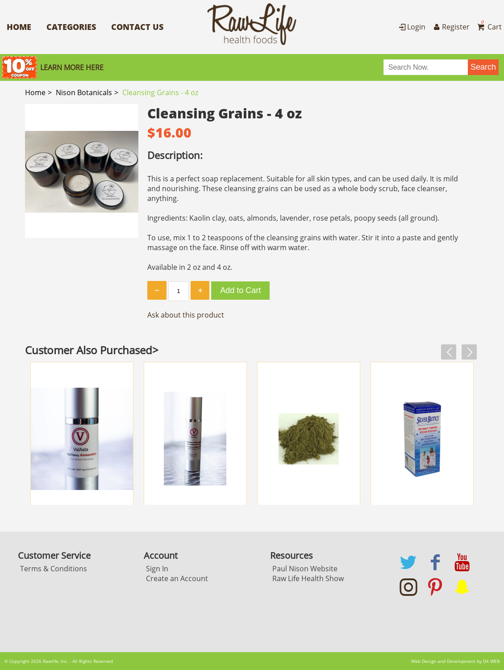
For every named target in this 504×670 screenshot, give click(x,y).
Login (411, 27)
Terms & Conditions (53, 569)
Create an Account (177, 578)
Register (450, 27)
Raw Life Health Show (308, 578)
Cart (489, 27)
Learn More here (72, 67)
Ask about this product (185, 315)
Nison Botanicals (84, 92)
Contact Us (137, 26)
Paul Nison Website (304, 569)
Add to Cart (240, 290)
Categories (71, 26)
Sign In (157, 569)
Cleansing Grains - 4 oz (160, 92)
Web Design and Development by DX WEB (455, 661)
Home (19, 26)
